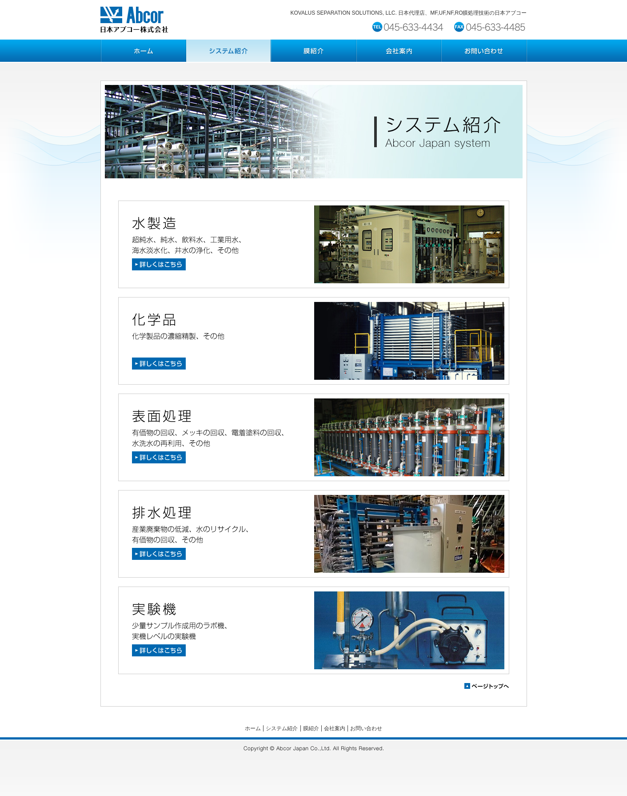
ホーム (253, 728)
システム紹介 (282, 728)
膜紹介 (311, 728)
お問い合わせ (366, 728)
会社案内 (334, 728)
